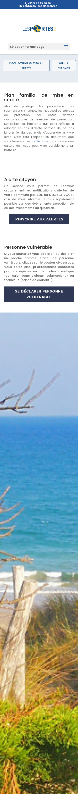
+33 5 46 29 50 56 (39, 3)
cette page (40, 141)
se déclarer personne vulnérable (39, 294)
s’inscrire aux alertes (39, 219)
